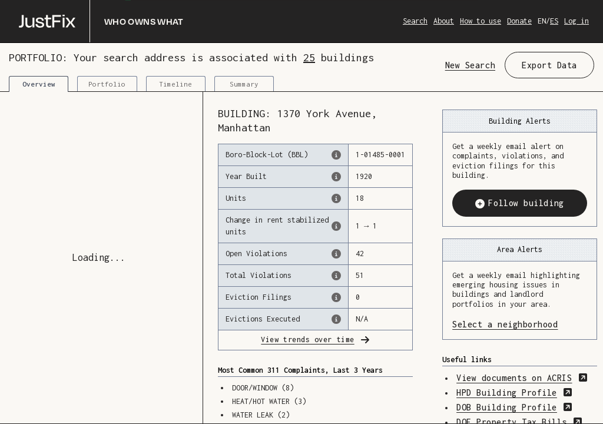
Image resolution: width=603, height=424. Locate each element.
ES (554, 20)
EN (542, 20)
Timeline (175, 84)
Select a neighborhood (519, 324)
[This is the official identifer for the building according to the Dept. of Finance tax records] (336, 155)
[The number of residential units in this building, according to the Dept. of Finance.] (336, 198)
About (443, 20)
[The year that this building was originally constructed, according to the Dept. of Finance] (336, 176)
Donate (519, 20)
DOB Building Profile (514, 407)
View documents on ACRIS (521, 378)
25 (309, 57)
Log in (576, 20)
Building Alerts (520, 121)
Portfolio (106, 84)
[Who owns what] (101, 21)
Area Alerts (519, 249)
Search (415, 20)
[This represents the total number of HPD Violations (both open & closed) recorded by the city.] (336, 275)
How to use (480, 20)
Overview (38, 84)
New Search (470, 65)
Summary (244, 84)
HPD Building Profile (514, 392)
